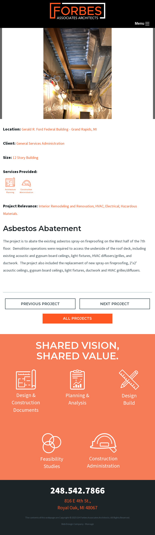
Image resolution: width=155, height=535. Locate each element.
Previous (15, 58)
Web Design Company (72, 523)
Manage (89, 523)
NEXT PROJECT (114, 304)
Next (142, 58)
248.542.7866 (77, 490)
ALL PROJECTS (77, 318)
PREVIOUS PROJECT (40, 304)
